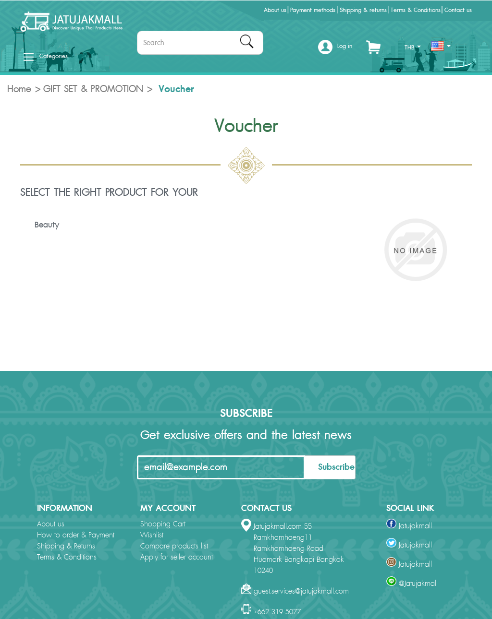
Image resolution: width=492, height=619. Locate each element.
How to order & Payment (75, 535)
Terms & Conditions (416, 10)
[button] (335, 50)
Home (19, 89)
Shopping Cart (162, 524)
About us (275, 10)
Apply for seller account (176, 557)
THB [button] (413, 47)
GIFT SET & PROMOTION (93, 89)
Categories (46, 56)
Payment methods (312, 10)
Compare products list (174, 546)
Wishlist (151, 535)
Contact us (458, 10)
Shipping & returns (363, 10)
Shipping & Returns (66, 546)
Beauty (47, 225)
